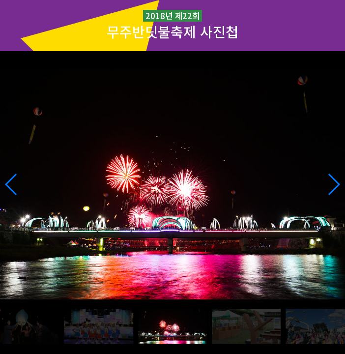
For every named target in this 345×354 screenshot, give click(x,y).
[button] (333, 184)
